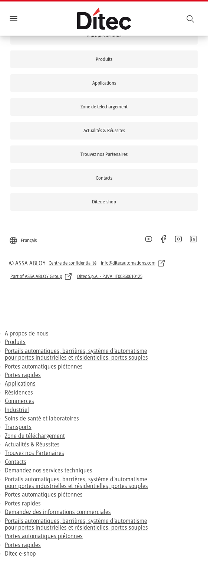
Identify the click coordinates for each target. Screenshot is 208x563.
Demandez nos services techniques (48, 470)
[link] (104, 36)
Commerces (19, 401)
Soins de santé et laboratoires (42, 418)
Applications (20, 383)
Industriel (17, 410)
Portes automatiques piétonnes (44, 366)
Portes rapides (23, 375)
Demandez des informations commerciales (58, 512)
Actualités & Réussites (32, 444)
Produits (15, 342)
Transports (18, 427)
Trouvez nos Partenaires (34, 453)
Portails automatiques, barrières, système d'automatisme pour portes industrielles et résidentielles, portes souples (76, 354)
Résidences (19, 392)
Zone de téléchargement (35, 436)
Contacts (15, 462)
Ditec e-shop (20, 553)
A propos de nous (27, 333)
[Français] (23, 237)
